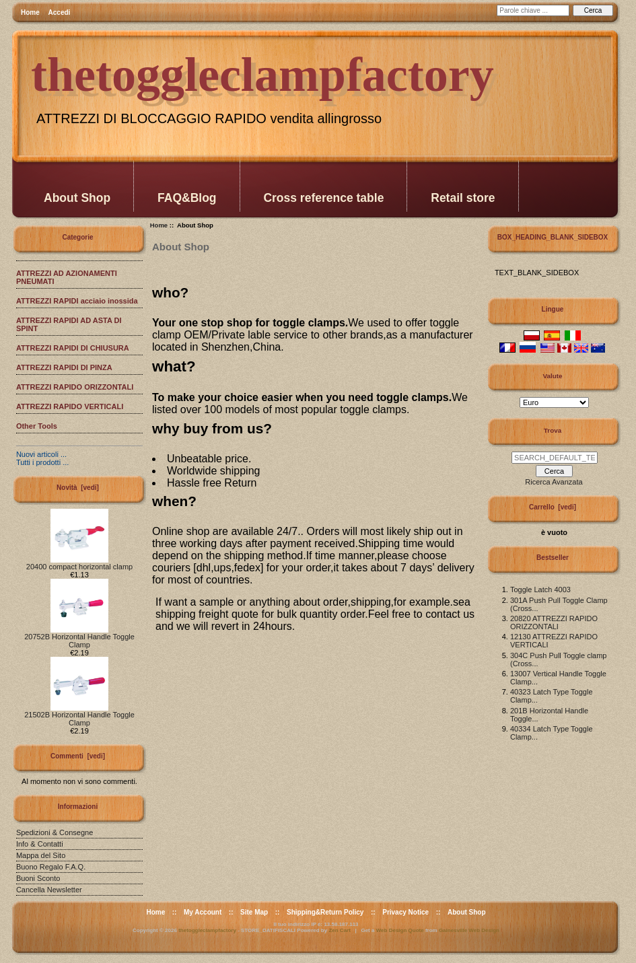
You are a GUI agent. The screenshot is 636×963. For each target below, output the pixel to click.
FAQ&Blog (187, 198)
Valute (552, 376)
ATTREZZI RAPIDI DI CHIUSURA (72, 348)
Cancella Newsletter (49, 890)
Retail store (463, 198)
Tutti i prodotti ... (42, 462)
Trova (552, 430)
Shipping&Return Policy (325, 912)
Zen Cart (339, 930)
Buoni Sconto (38, 878)
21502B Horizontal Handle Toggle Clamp (79, 715)
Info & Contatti (39, 844)
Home (30, 12)
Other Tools (36, 426)
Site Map (254, 912)
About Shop (77, 198)
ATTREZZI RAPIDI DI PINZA (64, 367)
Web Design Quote (400, 930)
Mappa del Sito (40, 855)
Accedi (59, 12)
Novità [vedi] (78, 487)
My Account (202, 912)
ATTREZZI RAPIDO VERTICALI (69, 406)
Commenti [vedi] (77, 756)
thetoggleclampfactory (207, 930)
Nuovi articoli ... (41, 454)
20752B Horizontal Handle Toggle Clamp (79, 637)
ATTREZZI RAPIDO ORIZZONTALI (74, 387)
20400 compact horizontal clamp (79, 563)
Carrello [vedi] (552, 507)
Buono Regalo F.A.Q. (50, 867)
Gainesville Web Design (469, 930)
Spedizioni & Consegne (54, 832)
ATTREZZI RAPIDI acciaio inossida (77, 301)
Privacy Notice (405, 912)
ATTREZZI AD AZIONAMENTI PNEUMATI (66, 277)
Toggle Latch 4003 (540, 589)
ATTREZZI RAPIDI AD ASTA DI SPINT (69, 324)
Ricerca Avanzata (553, 482)
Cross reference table (323, 198)
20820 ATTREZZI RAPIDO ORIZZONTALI (554, 622)
